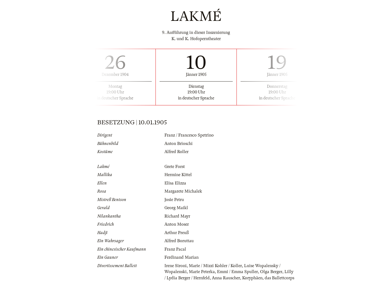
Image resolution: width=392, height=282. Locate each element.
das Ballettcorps (279, 277)
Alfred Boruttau (179, 240)
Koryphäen (252, 277)
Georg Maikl (176, 207)
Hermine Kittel (178, 174)
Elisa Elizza (175, 183)
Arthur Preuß (176, 232)
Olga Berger (271, 271)
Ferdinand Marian (181, 257)
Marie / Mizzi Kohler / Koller (215, 265)
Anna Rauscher (226, 277)
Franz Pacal (175, 249)
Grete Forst (174, 166)
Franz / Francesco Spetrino (189, 135)
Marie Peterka (202, 271)
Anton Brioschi (178, 143)
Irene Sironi (175, 265)
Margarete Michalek (183, 191)
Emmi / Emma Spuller (237, 271)
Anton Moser (176, 224)
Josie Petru (174, 199)
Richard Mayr (177, 216)
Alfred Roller (176, 151)
